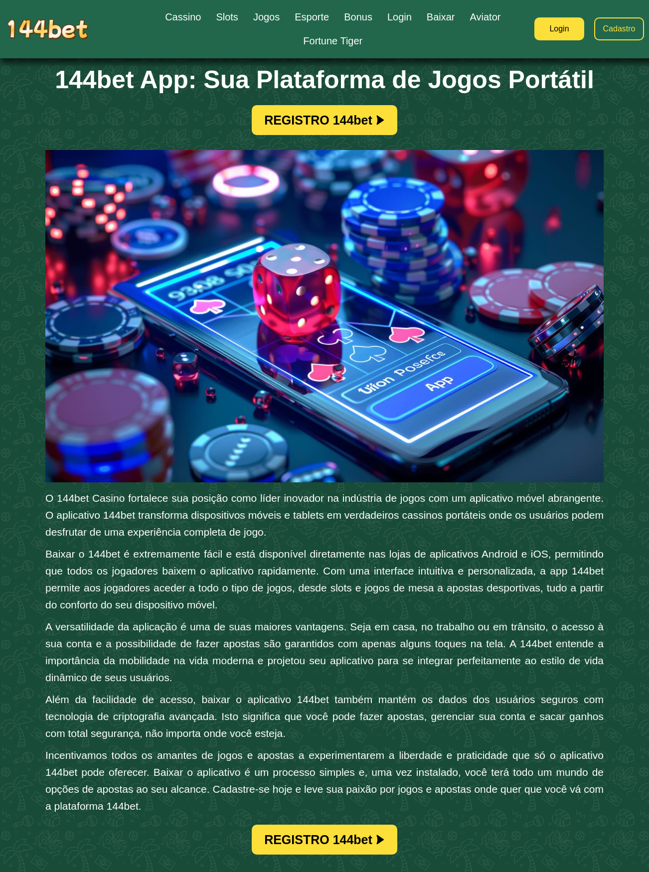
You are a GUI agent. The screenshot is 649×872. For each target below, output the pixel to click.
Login (559, 28)
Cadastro (619, 28)
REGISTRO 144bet (324, 120)
